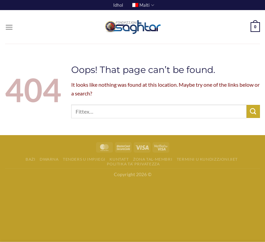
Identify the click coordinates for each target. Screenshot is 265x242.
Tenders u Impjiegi (84, 159)
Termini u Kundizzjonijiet (207, 159)
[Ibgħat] (253, 111)
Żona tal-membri (152, 159)
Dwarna (49, 159)
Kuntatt (119, 159)
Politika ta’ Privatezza (133, 163)
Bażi (30, 159)
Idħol (118, 5)
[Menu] (9, 27)
